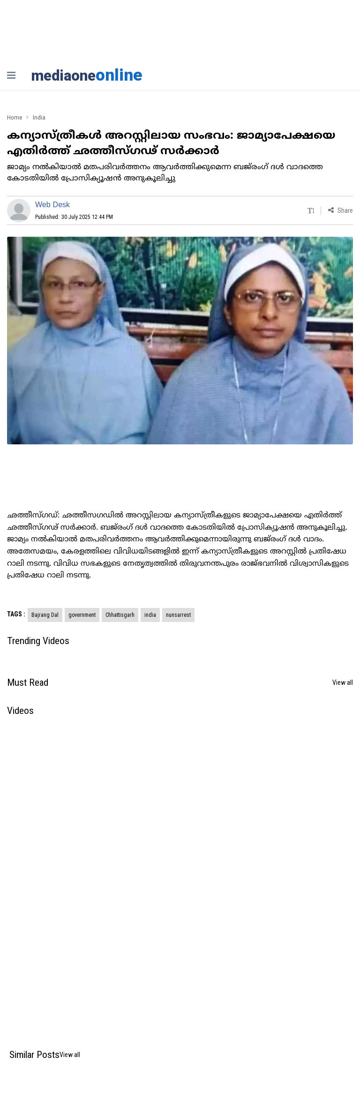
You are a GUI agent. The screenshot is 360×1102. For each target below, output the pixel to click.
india (150, 615)
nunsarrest (178, 615)
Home (15, 117)
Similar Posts (34, 1055)
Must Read (27, 683)
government (82, 615)
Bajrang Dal (45, 615)
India (39, 117)
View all (342, 683)
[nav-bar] (11, 75)
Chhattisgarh (120, 615)
